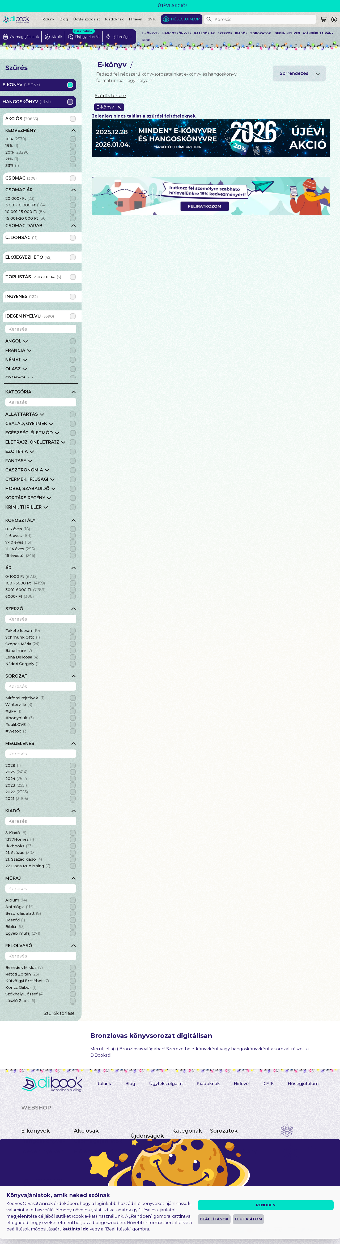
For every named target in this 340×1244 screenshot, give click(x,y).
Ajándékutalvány (318, 33)
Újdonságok (147, 1136)
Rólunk (48, 19)
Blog (64, 19)
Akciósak (86, 1131)
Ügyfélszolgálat (86, 19)
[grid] (40, 147)
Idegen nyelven (287, 33)
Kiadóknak (114, 19)
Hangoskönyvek (177, 33)
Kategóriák (204, 33)
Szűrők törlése (59, 1013)
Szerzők (225, 33)
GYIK (151, 19)
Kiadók (241, 33)
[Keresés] (209, 19)
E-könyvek (151, 33)
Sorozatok (260, 33)
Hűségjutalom (185, 19)
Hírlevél (135, 19)
